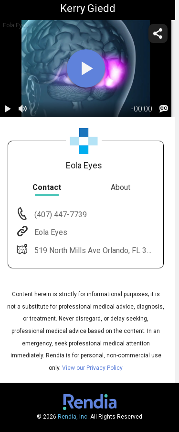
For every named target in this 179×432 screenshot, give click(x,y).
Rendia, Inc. (73, 416)
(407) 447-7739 (59, 214)
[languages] (163, 109)
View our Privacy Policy (92, 368)
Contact (46, 187)
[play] (86, 68)
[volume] (23, 109)
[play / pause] (7, 109)
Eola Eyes (49, 232)
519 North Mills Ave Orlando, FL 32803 (98, 250)
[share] (158, 33)
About (120, 187)
